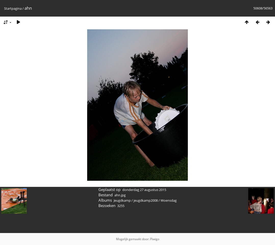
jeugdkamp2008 (146, 200)
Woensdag (169, 200)
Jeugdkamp (122, 200)
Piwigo (154, 239)
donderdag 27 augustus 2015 (144, 189)
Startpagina (13, 8)
